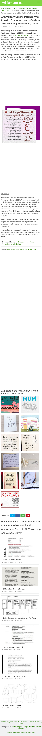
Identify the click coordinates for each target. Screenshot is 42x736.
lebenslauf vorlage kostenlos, (15, 732)
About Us (25, 722)
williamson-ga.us (18, 727)
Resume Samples (7, 649)
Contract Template (7, 591)
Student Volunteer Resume (11, 560)
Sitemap (3, 722)
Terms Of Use (18, 722)
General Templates (6, 27)
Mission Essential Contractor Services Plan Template (20, 618)
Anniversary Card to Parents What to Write (22, 250)
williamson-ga (12, 3)
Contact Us (33, 722)
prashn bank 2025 (30, 732)
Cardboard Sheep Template (11, 705)
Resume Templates (8, 562)
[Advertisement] (21, 83)
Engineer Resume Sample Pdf (12, 647)
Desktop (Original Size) (13, 244)
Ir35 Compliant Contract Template (13, 589)
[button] (38, 2)
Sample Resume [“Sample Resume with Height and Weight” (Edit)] (29, 727)
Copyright (10, 722)
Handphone (22, 242)
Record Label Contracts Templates (14, 676)
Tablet (32, 242)
